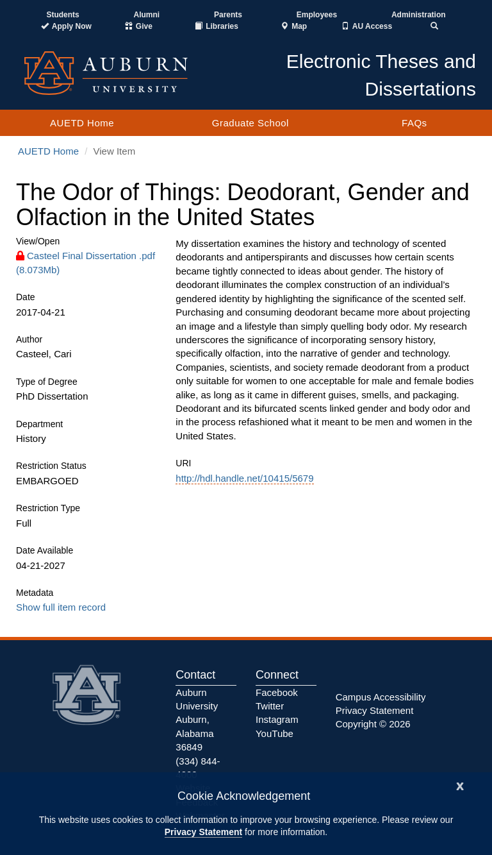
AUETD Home (82, 122)
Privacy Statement (203, 832)
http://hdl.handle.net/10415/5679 (244, 478)
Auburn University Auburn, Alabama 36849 (197, 720)
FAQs (414, 122)
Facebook (277, 692)
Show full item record (61, 607)
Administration (418, 14)
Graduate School (250, 122)
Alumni (147, 14)
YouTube (274, 733)
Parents (228, 14)
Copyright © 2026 (373, 723)
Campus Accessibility (381, 696)
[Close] (460, 785)
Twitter (270, 705)
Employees (317, 14)
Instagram (277, 719)
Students (62, 14)
